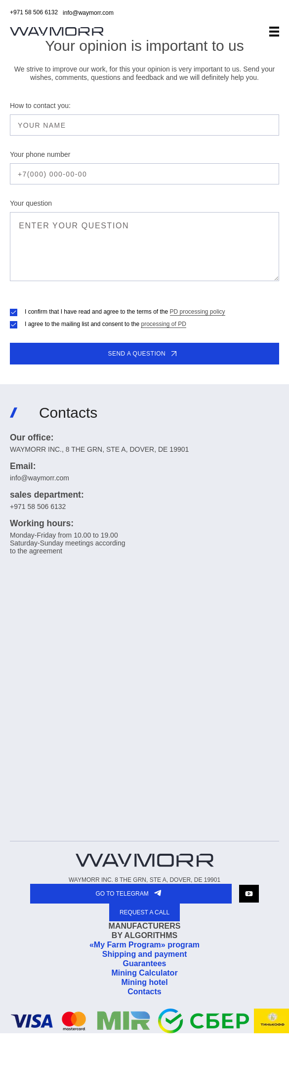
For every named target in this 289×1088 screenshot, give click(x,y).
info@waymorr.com (88, 12)
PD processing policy (197, 311)
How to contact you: (40, 105)
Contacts (144, 991)
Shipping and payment (144, 954)
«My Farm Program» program (144, 945)
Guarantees (144, 963)
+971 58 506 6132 (34, 12)
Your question (31, 203)
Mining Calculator (144, 973)
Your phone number (40, 154)
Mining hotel (144, 982)
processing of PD (163, 324)
